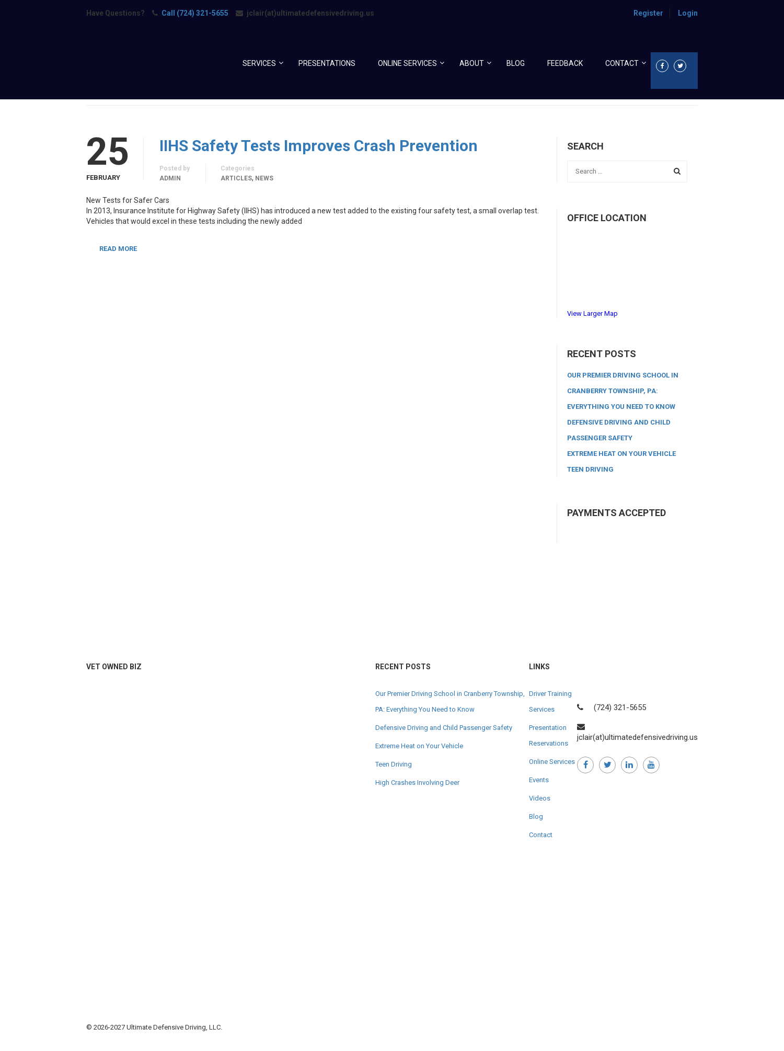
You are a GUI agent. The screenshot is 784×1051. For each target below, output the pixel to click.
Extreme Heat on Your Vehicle (621, 454)
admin (170, 178)
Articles (236, 178)
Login (688, 13)
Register (648, 13)
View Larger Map (592, 313)
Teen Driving (590, 469)
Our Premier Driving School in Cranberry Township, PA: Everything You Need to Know (622, 390)
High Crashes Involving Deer (417, 782)
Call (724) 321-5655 (195, 13)
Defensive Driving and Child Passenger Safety (443, 728)
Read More (118, 249)
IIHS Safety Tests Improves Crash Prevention (318, 146)
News (264, 178)
